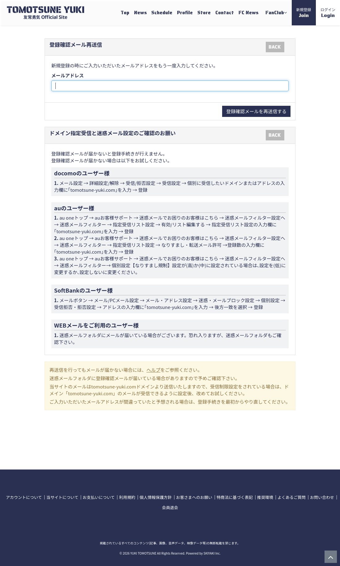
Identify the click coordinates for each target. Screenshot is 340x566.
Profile (185, 12)
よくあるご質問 (292, 497)
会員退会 (170, 507)
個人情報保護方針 (156, 497)
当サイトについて (62, 497)
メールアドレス (67, 75)
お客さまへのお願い (194, 497)
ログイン (328, 13)
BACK (275, 47)
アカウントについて (24, 497)
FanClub (276, 12)
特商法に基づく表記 (235, 497)
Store (204, 12)
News (140, 12)
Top (125, 12)
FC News (248, 12)
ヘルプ (153, 370)
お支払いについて (99, 497)
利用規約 (127, 497)
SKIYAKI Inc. (212, 553)
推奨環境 (265, 497)
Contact (224, 12)
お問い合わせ (322, 497)
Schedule (161, 12)
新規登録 (303, 13)
